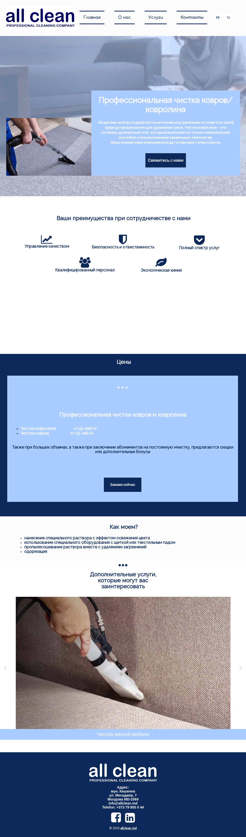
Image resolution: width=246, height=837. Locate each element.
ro (217, 17)
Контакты (191, 17)
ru (228, 17)
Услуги (155, 17)
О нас (124, 17)
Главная (92, 17)
